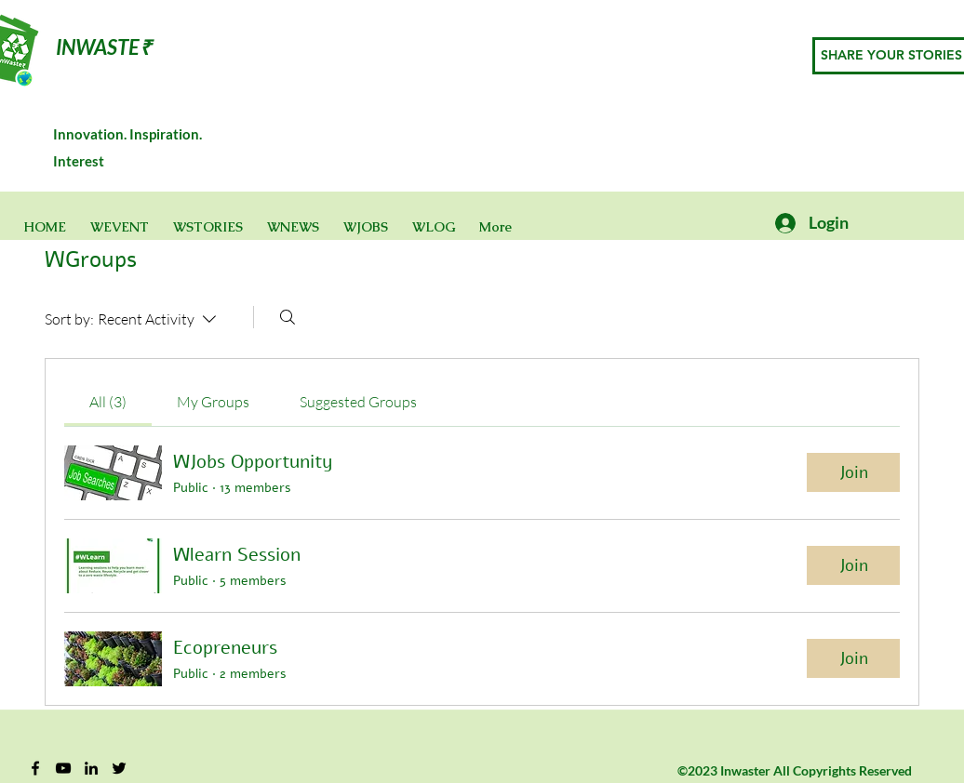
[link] (108, 401)
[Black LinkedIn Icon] (91, 768)
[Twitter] (119, 768)
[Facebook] (35, 768)
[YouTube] (63, 768)
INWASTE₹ (103, 47)
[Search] (287, 317)
